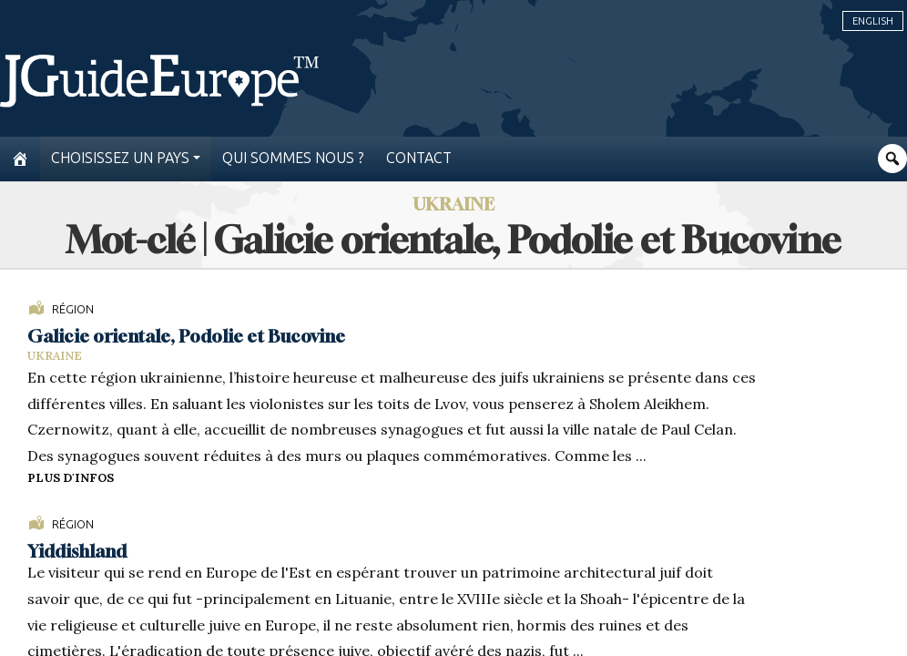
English (872, 21)
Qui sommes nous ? (293, 158)
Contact (419, 158)
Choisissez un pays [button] (120, 158)
